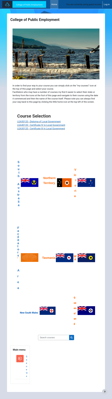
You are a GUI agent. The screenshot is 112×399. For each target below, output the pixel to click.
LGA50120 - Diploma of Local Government (39, 121)
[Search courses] (53, 337)
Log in (107, 4)
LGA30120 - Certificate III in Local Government (41, 128)
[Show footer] (104, 391)
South (18, 170)
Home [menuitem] (54, 4)
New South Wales (29, 312)
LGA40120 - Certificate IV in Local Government (41, 125)
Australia (18, 195)
